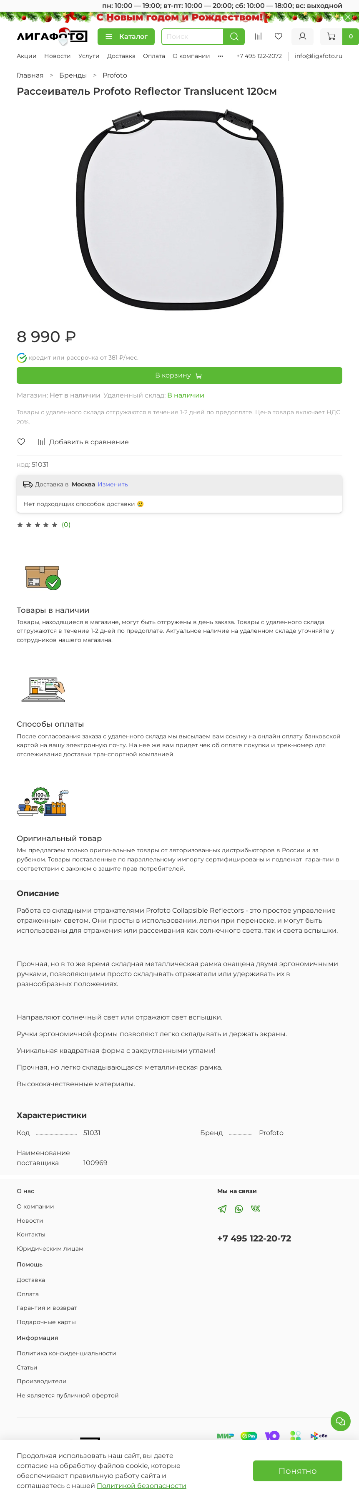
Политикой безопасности (141, 1486)
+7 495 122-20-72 (254, 1238)
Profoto (115, 75)
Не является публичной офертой (68, 1395)
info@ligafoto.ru (318, 56)
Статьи (27, 1367)
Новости (57, 56)
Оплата (154, 56)
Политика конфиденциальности (66, 1353)
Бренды (73, 75)
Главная (30, 75)
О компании (191, 56)
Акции (27, 56)
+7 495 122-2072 (259, 56)
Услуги (89, 56)
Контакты (31, 1234)
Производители (42, 1381)
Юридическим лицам (50, 1248)
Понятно (298, 1471)
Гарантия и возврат (47, 1308)
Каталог (126, 37)
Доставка (121, 56)
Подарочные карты (46, 1322)
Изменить (113, 484)
